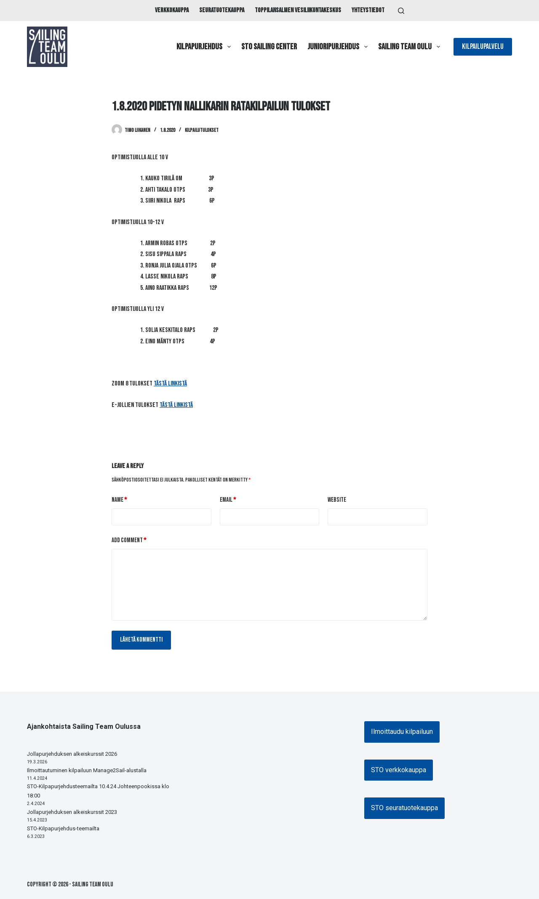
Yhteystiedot (368, 10)
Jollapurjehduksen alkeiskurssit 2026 (72, 754)
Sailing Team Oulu (410, 47)
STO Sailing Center (269, 47)
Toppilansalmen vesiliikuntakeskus (298, 10)
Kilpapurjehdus (205, 47)
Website (337, 500)
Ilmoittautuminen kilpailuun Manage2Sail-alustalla (87, 770)
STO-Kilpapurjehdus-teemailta (63, 828)
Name (119, 500)
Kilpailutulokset (202, 130)
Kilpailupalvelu (483, 46)
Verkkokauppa (172, 10)
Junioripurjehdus (339, 47)
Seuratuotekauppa (221, 10)
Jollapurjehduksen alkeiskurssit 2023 (72, 812)
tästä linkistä (170, 384)
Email (228, 500)
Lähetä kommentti (141, 640)
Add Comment (129, 540)
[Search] (401, 11)
